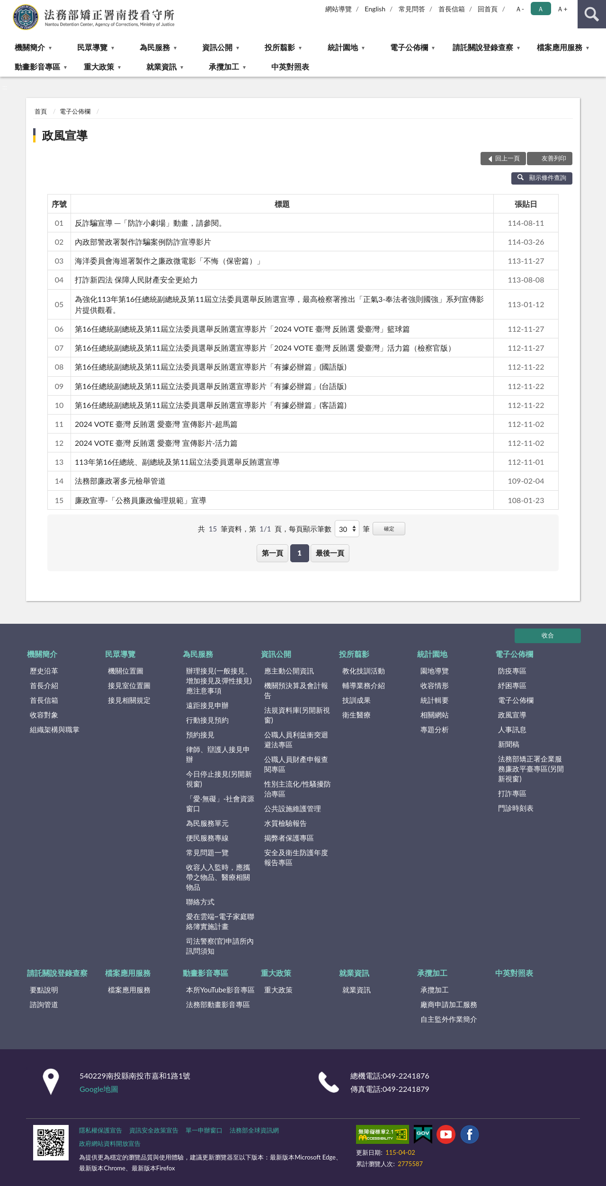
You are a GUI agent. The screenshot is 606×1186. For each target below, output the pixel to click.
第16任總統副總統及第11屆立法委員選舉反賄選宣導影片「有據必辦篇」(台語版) (211, 385)
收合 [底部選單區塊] (548, 635)
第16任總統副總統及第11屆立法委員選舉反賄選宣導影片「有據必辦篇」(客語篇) (211, 404)
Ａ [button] (540, 9)
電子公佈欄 (409, 47)
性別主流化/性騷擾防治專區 (297, 788)
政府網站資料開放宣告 (110, 1143)
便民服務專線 (207, 837)
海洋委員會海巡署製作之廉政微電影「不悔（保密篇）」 (169, 260)
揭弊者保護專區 (289, 837)
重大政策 (99, 66)
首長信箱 (451, 9)
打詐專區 (512, 793)
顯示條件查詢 (541, 177)
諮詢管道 (44, 1004)
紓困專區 (512, 685)
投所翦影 (280, 47)
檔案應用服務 (559, 47)
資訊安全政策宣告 (153, 1130)
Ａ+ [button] (562, 9)
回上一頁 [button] (507, 158)
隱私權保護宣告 (100, 1130)
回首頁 (488, 9)
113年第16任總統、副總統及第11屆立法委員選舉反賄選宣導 (177, 461)
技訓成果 (356, 700)
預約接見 (200, 734)
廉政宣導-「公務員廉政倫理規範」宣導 (140, 500)
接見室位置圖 (129, 685)
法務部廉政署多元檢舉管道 (120, 480)
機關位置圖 (125, 670)
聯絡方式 (200, 901)
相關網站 (434, 714)
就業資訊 (161, 66)
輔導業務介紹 (363, 685)
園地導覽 (434, 670)
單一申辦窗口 (204, 1130)
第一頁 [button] (272, 553)
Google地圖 (99, 1088)
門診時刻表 (516, 808)
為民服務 (155, 47)
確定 (389, 528)
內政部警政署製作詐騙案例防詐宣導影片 (143, 241)
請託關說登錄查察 (483, 47)
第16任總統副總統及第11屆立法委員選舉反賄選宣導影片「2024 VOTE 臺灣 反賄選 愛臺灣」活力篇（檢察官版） (265, 347)
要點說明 (44, 989)
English (375, 9)
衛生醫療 (356, 714)
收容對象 (44, 714)
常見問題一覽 (207, 852)
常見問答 (412, 9)
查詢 (592, 14)
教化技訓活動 (363, 670)
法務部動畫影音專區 (218, 1004)
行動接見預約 (207, 720)
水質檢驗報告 (285, 823)
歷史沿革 (44, 670)
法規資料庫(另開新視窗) (297, 715)
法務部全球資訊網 (254, 1130)
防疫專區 (512, 670)
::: (7, 7)
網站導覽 (338, 9)
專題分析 (434, 729)
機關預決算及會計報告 (296, 690)
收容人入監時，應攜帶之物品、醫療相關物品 (218, 877)
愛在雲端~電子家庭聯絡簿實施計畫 (220, 921)
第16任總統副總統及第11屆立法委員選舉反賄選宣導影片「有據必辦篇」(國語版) (211, 366)
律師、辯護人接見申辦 (218, 754)
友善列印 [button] (554, 158)
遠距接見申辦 (207, 705)
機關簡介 (30, 47)
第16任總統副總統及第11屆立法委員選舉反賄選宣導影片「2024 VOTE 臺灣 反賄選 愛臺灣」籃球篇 (242, 328)
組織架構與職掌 (55, 729)
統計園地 (343, 47)
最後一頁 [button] (330, 553)
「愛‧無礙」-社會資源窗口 (220, 803)
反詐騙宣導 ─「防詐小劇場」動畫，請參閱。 (150, 222)
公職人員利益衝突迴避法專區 (296, 739)
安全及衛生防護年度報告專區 (296, 857)
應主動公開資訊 (289, 670)
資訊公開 (217, 47)
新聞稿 (508, 744)
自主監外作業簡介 (448, 1019)
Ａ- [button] (519, 9)
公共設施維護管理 (292, 808)
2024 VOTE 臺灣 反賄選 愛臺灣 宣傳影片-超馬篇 (156, 423)
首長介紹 (44, 685)
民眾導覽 (92, 47)
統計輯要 (434, 700)
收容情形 (434, 685)
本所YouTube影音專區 (220, 989)
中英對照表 (290, 66)
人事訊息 (512, 729)
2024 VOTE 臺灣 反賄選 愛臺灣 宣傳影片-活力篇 (156, 442)
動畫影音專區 (37, 66)
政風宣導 (65, 135)
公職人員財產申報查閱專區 (296, 764)
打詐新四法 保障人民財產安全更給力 (136, 279)
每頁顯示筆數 (310, 528)
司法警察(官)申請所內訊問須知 (220, 946)
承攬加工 (224, 66)
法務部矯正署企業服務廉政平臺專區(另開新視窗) (531, 768)
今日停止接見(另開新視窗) (219, 779)
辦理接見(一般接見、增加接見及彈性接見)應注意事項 (219, 680)
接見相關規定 (129, 700)
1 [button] (299, 553)
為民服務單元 (207, 823)
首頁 (41, 111)
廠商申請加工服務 (448, 1004)
